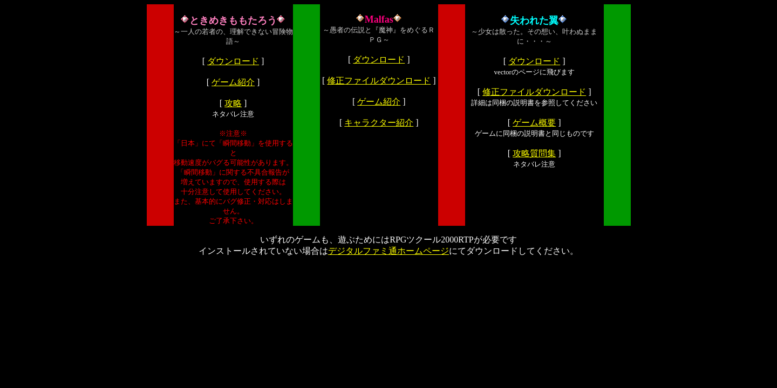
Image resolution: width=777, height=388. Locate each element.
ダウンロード (233, 61)
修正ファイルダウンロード (379, 80)
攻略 (233, 103)
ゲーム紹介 (233, 82)
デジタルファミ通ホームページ (388, 250)
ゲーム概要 (534, 122)
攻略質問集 (534, 153)
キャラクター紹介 (378, 122)
